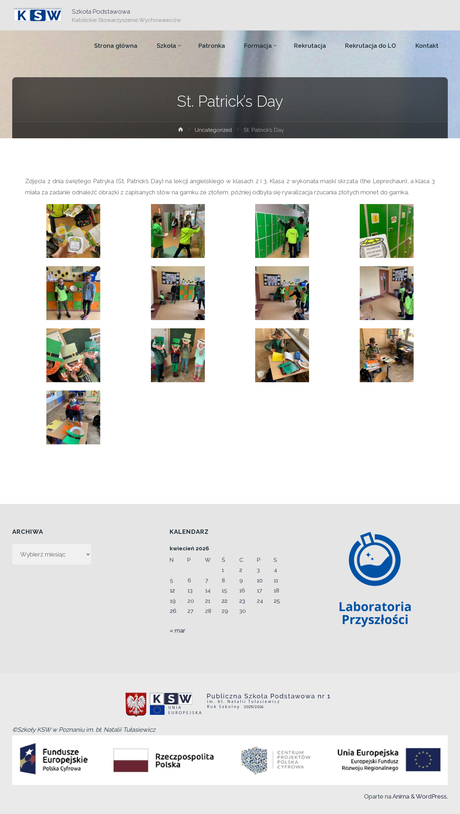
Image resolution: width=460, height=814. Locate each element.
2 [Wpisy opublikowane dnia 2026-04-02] (240, 570)
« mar (177, 630)
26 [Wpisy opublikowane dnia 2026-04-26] (173, 611)
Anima (400, 796)
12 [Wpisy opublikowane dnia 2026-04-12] (172, 590)
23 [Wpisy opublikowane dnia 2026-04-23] (242, 601)
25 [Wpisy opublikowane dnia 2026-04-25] (277, 601)
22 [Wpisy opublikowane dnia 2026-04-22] (224, 601)
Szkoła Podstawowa (101, 11)
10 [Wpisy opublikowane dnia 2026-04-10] (260, 580)
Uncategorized (213, 130)
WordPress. (432, 796)
